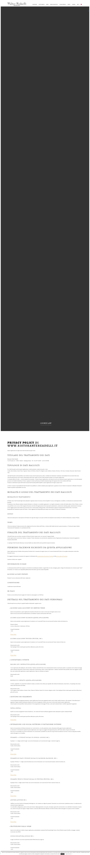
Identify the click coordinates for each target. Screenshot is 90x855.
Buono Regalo (63, 4)
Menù (47, 4)
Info (78, 4)
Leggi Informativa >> (69, 853)
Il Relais (73, 4)
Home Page (34, 4)
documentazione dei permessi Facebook (45, 556)
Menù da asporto (54, 4)
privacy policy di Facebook (61, 556)
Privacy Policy (13, 634)
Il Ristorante (41, 4)
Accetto (62, 853)
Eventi (69, 4)
